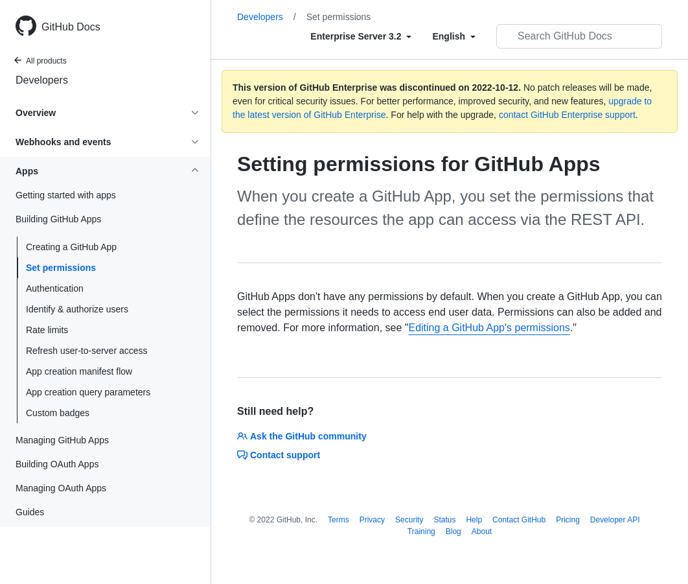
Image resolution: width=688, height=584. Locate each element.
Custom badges (57, 413)
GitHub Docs (70, 26)
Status (444, 519)
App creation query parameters (88, 392)
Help (474, 519)
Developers (42, 80)
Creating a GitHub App (71, 247)
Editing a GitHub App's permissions (488, 327)
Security (409, 519)
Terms (338, 519)
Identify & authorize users (77, 309)
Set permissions (61, 268)
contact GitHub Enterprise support (567, 115)
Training (421, 531)
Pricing (568, 519)
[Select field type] (361, 36)
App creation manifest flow (79, 371)
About (482, 531)
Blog (453, 531)
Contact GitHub (518, 519)
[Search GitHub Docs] (579, 36)
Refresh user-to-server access (87, 350)
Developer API (615, 519)
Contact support (278, 455)
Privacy (372, 519)
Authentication (55, 288)
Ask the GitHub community (302, 436)
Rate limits (47, 330)
